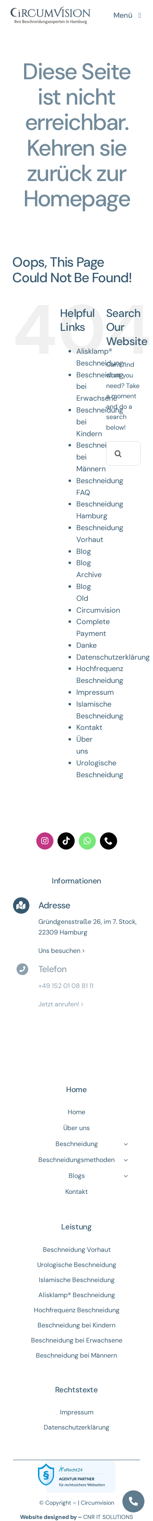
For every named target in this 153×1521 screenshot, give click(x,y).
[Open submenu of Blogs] (126, 1176)
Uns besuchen (59, 950)
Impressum (95, 692)
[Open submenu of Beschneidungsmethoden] (126, 1160)
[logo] (50, 7)
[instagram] (44, 841)
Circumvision (98, 610)
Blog (83, 551)
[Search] (118, 453)
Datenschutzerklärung (113, 657)
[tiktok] (66, 841)
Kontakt (89, 727)
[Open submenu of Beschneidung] (126, 1144)
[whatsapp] (87, 841)
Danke (86, 645)
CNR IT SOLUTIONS (108, 1517)
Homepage (76, 197)
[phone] (108, 841)
